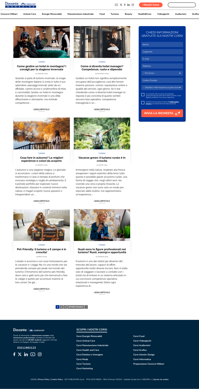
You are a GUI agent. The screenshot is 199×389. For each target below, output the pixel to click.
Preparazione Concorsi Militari (148, 363)
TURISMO (41, 62)
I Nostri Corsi (151, 4)
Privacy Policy (43, 379)
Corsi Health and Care (87, 350)
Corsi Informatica (142, 359)
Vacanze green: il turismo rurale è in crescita (101, 159)
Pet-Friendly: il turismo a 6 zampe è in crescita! (41, 251)
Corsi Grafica (140, 350)
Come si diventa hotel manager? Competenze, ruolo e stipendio (102, 68)
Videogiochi (163, 14)
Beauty (128, 14)
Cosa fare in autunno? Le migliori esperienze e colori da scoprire (41, 159)
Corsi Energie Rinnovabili (89, 336)
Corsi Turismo (83, 363)
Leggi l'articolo (41, 109)
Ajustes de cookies (161, 379)
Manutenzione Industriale (80, 14)
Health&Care (144, 14)
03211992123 (26, 348)
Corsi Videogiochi (142, 340)
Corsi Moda (82, 359)
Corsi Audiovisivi (141, 345)
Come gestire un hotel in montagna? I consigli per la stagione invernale (41, 68)
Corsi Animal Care (85, 340)
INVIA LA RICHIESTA (162, 113)
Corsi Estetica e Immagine (89, 354)
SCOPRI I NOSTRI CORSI (91, 329)
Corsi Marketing (84, 368)
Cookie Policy (56, 379)
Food (102, 14)
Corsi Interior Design (144, 354)
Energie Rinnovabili (52, 14)
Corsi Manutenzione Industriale (92, 345)
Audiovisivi (180, 14)
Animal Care (29, 14)
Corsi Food (138, 336)
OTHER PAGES (75, 307)
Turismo (114, 14)
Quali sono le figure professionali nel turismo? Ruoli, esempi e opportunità (102, 251)
